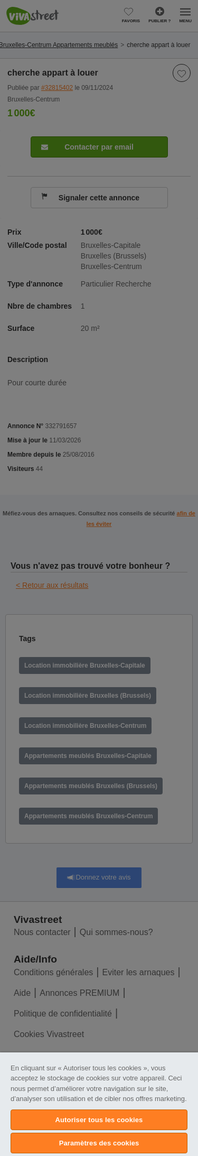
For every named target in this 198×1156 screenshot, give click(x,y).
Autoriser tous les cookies (99, 1120)
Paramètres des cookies (99, 1143)
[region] (99, 1104)
